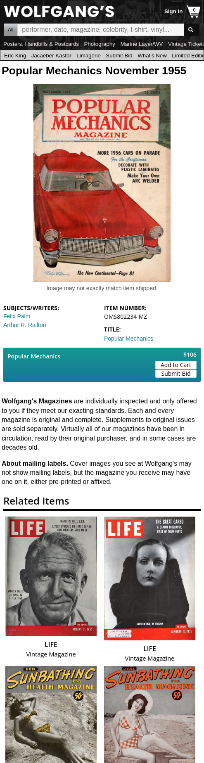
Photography (99, 44)
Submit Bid (119, 55)
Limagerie (88, 55)
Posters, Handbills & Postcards (41, 44)
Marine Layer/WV (141, 44)
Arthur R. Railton (24, 325)
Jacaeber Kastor (51, 55)
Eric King (15, 55)
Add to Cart (176, 365)
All (10, 30)
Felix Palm (16, 316)
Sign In (173, 11)
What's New (152, 55)
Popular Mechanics (128, 338)
